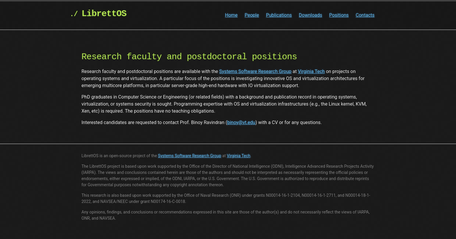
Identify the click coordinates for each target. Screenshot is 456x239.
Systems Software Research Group (255, 71)
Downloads (310, 15)
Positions (339, 15)
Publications (279, 15)
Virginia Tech (311, 71)
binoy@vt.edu (241, 122)
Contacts (365, 15)
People (252, 15)
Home (231, 15)
